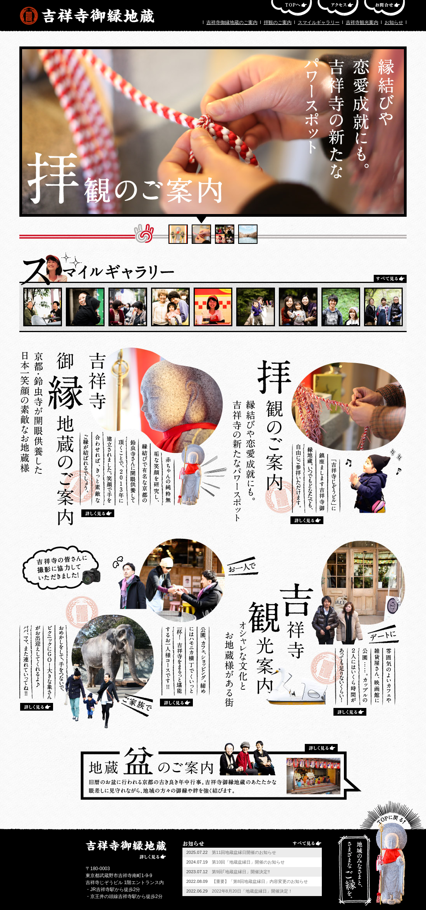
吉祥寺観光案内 (362, 22)
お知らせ (394, 22)
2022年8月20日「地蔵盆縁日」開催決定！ (252, 891)
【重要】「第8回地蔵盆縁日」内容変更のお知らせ (260, 881)
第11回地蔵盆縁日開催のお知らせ (244, 852)
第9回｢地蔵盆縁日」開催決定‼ (241, 871)
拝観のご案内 (278, 22)
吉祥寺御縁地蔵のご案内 (232, 22)
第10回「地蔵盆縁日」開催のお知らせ (248, 862)
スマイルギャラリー (319, 22)
